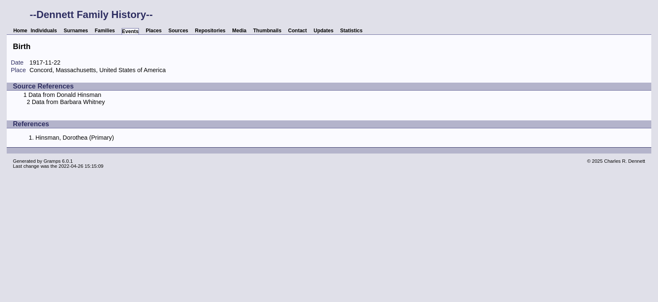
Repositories (210, 31)
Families (105, 31)
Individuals (44, 31)
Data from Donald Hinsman (65, 94)
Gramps (52, 161)
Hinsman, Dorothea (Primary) (74, 137)
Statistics (351, 31)
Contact (297, 31)
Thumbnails (267, 31)
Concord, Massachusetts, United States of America (97, 70)
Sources (178, 31)
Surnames (76, 31)
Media (239, 31)
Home (20, 31)
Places (154, 31)
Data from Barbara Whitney (68, 102)
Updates (323, 31)
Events (130, 31)
